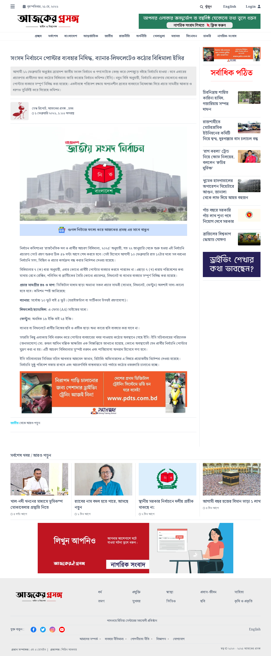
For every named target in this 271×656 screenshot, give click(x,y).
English (229, 6)
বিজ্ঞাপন (161, 639)
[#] (232, 101)
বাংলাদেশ (70, 36)
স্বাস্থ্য (169, 592)
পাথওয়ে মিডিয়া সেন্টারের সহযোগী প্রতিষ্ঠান (132, 620)
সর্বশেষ (53, 36)
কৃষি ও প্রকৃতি (243, 601)
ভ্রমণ (101, 601)
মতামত (175, 36)
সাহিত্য (239, 592)
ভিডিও (171, 601)
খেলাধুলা (159, 36)
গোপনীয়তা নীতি (140, 639)
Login (253, 6)
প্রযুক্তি (136, 592)
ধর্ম (100, 592)
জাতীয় (109, 36)
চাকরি (207, 36)
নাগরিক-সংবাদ (227, 36)
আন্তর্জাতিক (90, 36)
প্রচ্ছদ (38, 36)
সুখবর (136, 601)
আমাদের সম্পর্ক (89, 639)
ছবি (202, 601)
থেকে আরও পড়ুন (25, 423)
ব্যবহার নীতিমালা (114, 639)
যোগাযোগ (178, 639)
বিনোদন (191, 36)
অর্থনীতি (141, 36)
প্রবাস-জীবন (208, 592)
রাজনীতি (124, 36)
